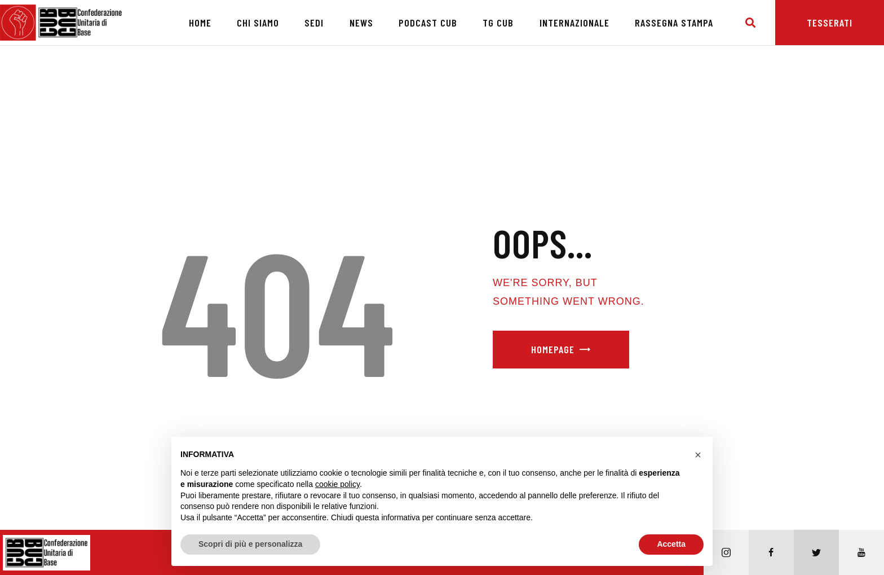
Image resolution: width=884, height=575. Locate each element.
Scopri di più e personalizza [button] (250, 543)
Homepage (552, 349)
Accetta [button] (671, 543)
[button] (698, 455)
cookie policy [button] (337, 484)
